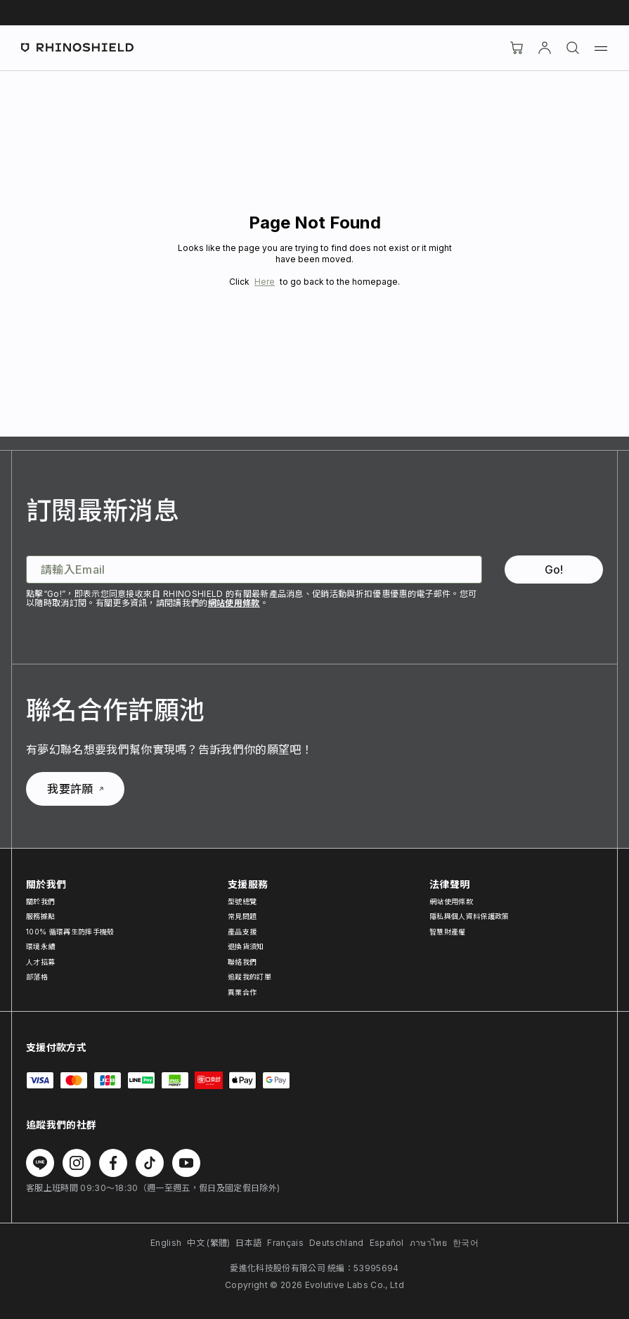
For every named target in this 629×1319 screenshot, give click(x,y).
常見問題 (242, 916)
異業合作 (242, 992)
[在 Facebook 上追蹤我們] (113, 1163)
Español (387, 1242)
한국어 (466, 1242)
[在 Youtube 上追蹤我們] (186, 1163)
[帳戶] (544, 47)
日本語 (248, 1242)
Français (285, 1242)
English (165, 1242)
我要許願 (75, 789)
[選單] (601, 47)
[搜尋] (573, 47)
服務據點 (40, 916)
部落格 (37, 976)
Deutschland (336, 1242)
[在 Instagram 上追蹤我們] (77, 1163)
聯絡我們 (242, 962)
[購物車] (516, 47)
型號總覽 (242, 901)
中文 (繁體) (208, 1242)
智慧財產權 (447, 931)
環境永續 (40, 946)
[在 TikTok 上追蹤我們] (150, 1163)
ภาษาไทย (428, 1242)
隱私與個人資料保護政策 (469, 916)
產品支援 (242, 931)
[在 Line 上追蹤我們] (40, 1163)
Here (264, 281)
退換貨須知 (246, 946)
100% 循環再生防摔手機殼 (70, 931)
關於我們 (40, 901)
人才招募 (40, 962)
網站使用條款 (234, 603)
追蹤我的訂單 (249, 976)
